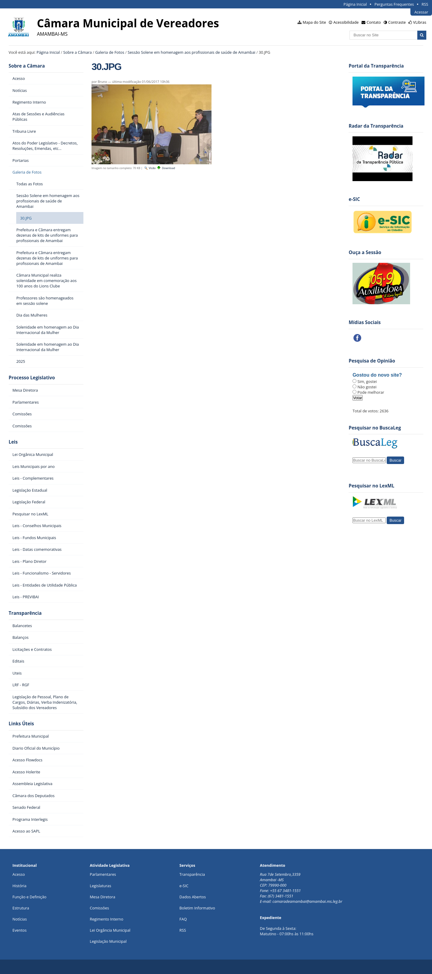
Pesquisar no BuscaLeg (375, 428)
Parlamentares (103, 874)
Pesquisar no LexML (371, 486)
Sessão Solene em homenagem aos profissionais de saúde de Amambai (191, 52)
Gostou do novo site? (377, 375)
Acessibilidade (345, 22)
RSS (425, 4)
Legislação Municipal (108, 941)
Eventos (20, 930)
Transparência (25, 613)
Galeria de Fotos (109, 52)
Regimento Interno (106, 919)
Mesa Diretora (102, 897)
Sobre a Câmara (77, 52)
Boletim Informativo (197, 908)
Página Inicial (355, 4)
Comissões (99, 908)
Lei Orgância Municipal (110, 930)
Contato (374, 22)
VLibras (419, 22)
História (20, 885)
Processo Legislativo (32, 378)
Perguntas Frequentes (394, 4)
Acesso (19, 874)
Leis (13, 442)
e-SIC (183, 885)
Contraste (397, 22)
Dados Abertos (192, 897)
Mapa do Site (314, 22)
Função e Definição (29, 897)
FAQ (183, 919)
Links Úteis (21, 724)
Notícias (20, 919)
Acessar (421, 12)
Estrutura (21, 908)
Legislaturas (100, 885)
